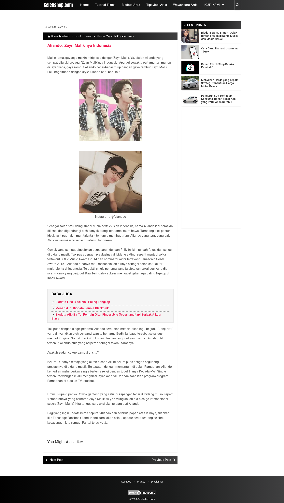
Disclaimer (157, 481)
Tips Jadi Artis (156, 5)
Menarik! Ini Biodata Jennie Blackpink (82, 308)
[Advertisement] (211, 169)
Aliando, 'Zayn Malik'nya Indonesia (77, 45)
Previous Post (161, 459)
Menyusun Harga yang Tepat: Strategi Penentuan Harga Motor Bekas (219, 83)
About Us (126, 481)
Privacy (141, 481)
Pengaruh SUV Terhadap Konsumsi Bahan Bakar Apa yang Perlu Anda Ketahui (218, 99)
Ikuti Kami (214, 4)
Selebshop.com (146, 498)
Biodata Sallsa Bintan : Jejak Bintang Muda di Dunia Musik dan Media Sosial (219, 36)
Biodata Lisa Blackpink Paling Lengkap (82, 302)
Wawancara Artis (185, 5)
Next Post (56, 459)
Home (84, 5)
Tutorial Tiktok (105, 5)
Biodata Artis (131, 5)
